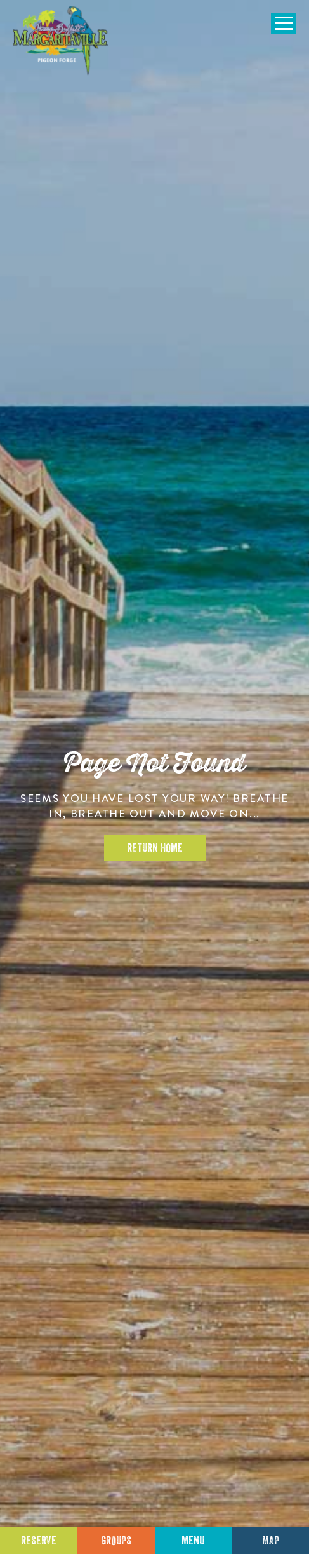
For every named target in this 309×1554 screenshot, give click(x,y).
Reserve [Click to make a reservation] (38, 1540)
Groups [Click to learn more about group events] (116, 1540)
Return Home (155, 848)
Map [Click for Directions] (270, 1540)
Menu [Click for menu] (192, 1540)
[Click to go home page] (60, 40)
